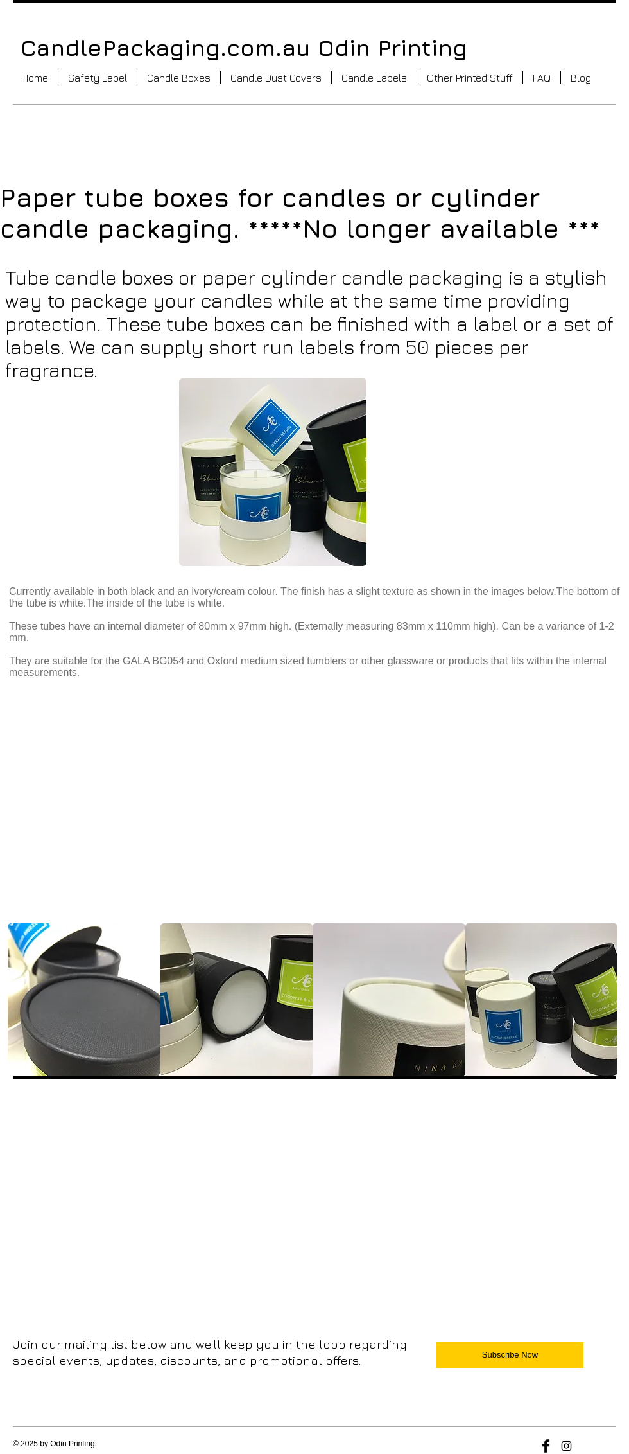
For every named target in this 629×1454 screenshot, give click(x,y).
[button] (178, 77)
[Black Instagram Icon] (566, 1446)
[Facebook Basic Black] (546, 1446)
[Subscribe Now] (509, 1355)
